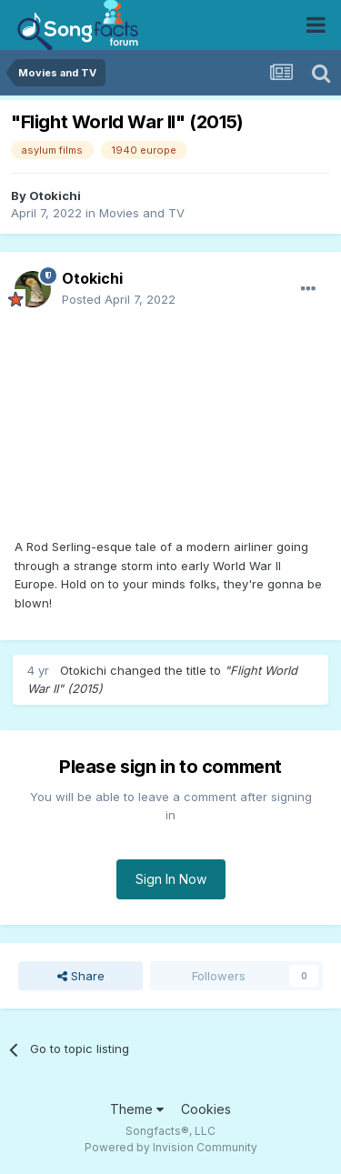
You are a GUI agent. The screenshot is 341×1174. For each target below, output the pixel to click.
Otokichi (55, 195)
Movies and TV (142, 213)
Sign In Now (170, 879)
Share (81, 975)
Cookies (206, 1109)
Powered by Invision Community (171, 1147)
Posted (119, 299)
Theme (137, 1109)
